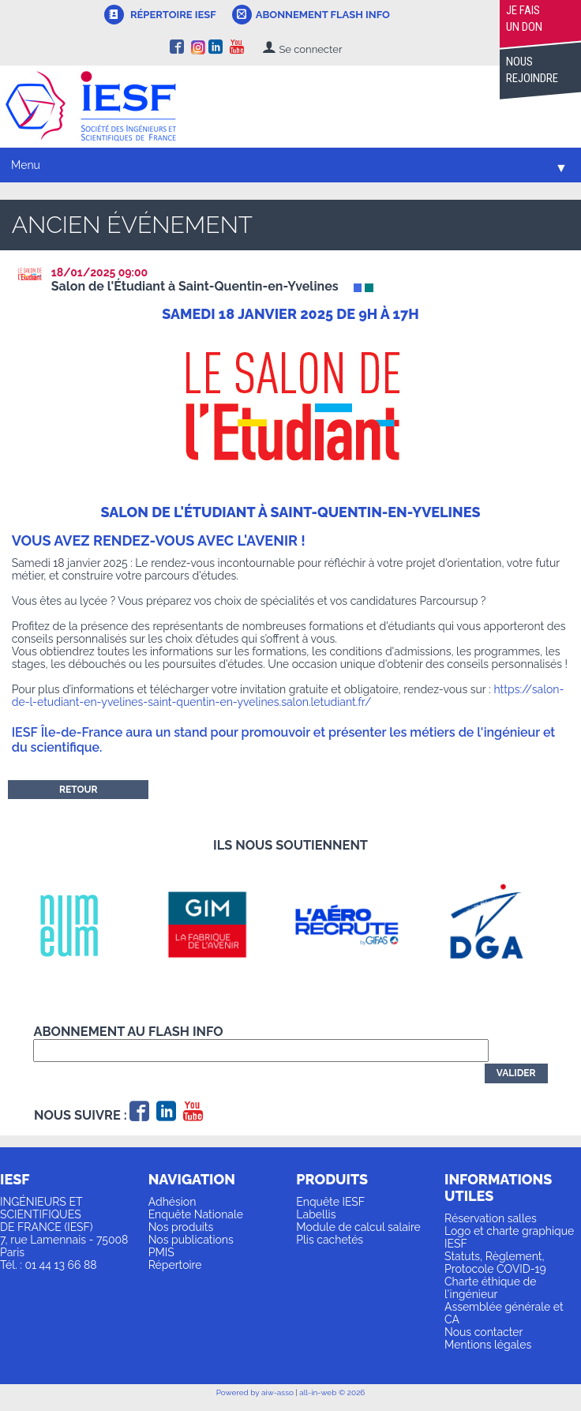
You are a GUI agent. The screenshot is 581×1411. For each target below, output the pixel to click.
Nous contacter (483, 1332)
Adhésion (172, 1201)
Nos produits (181, 1227)
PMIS (161, 1252)
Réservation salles (490, 1218)
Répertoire (175, 1265)
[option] (82, 924)
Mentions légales (487, 1344)
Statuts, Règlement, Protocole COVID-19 (495, 1262)
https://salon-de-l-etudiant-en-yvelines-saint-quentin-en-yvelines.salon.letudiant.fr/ (288, 695)
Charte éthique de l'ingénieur (490, 1287)
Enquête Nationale (195, 1214)
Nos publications (191, 1239)
